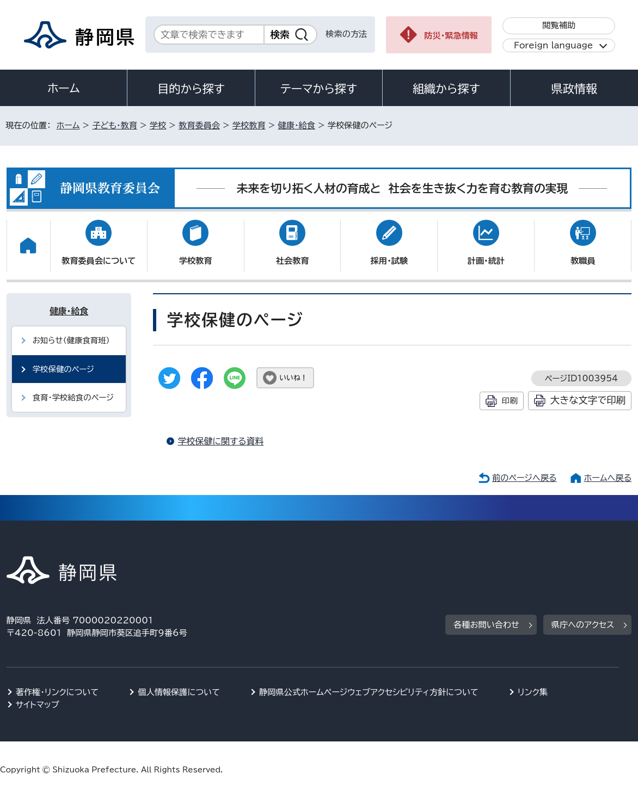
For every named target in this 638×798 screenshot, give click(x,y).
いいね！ (293, 377)
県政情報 (574, 89)
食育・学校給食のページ (73, 397)
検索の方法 (346, 34)
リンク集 (533, 692)
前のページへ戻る (524, 478)
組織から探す (446, 89)
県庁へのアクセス (582, 625)
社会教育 (292, 261)
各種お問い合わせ (486, 625)
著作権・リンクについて (57, 692)
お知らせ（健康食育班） (71, 340)
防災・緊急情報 (451, 36)
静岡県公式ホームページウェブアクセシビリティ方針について (368, 692)
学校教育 (249, 125)
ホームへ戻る (607, 478)
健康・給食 (296, 125)
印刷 (510, 401)
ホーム (63, 88)
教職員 (583, 261)
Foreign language (553, 45)
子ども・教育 (114, 125)
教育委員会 (199, 125)
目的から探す (191, 89)
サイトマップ (37, 705)
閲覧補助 (558, 25)
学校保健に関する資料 (220, 441)
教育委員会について (99, 261)
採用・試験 (389, 261)
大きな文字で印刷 (588, 400)
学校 (158, 125)
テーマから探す (318, 89)
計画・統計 (486, 261)
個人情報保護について (179, 692)
